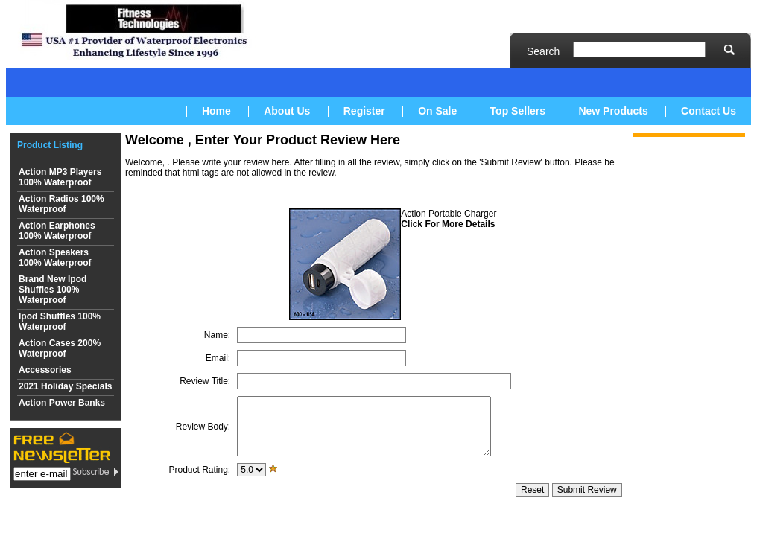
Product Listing (50, 145)
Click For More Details (448, 224)
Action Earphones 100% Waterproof (57, 230)
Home (216, 111)
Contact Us (708, 111)
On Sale (437, 111)
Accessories (45, 370)
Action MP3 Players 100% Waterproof (60, 177)
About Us (287, 111)
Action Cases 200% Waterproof (60, 348)
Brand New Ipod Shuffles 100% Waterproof (52, 289)
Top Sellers (517, 111)
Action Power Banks (62, 403)
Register (364, 111)
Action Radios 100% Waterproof (61, 204)
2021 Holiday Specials (65, 386)
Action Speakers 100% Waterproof (55, 257)
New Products (612, 111)
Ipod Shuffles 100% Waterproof (60, 321)
